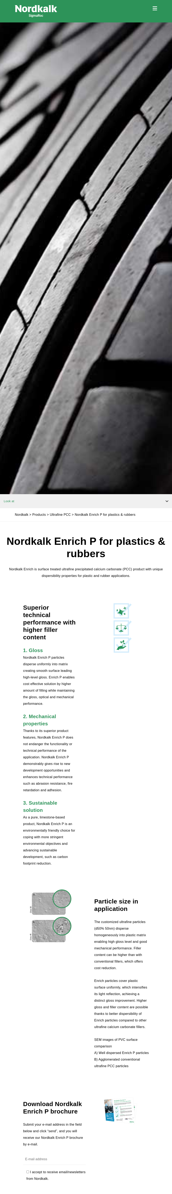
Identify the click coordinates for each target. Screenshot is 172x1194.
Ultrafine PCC (60, 514)
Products (39, 514)
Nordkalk (21, 514)
